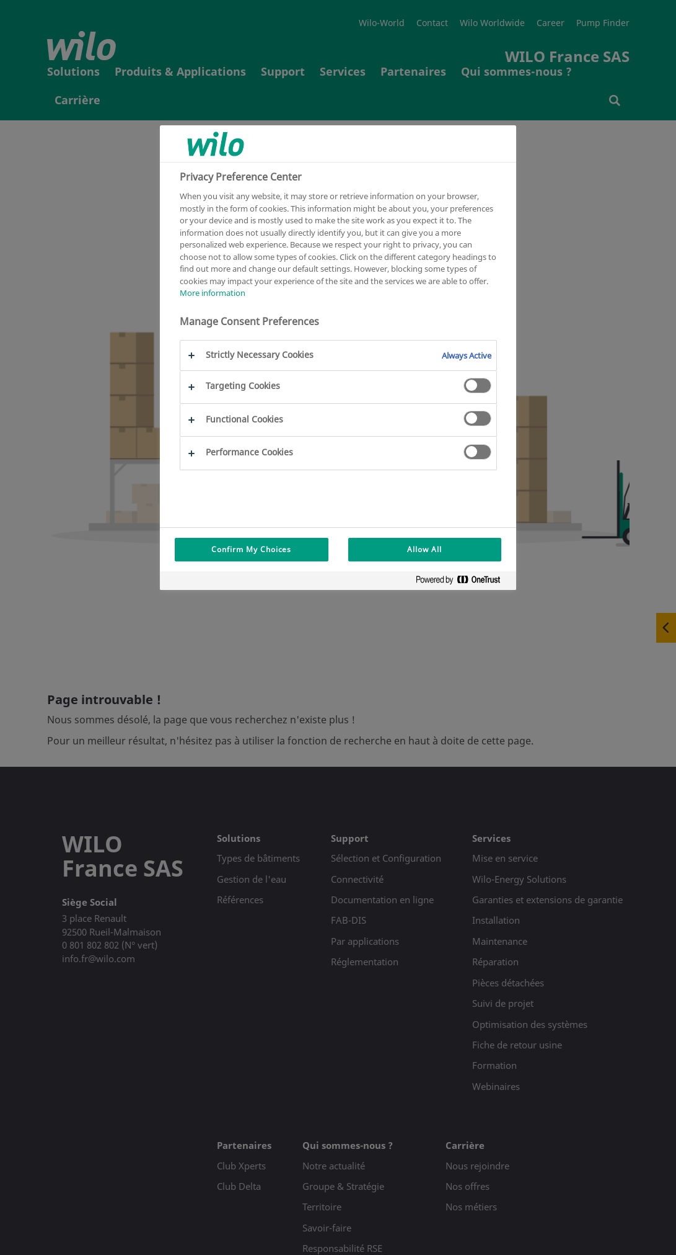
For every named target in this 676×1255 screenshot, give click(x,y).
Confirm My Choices (251, 549)
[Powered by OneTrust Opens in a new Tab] (463, 582)
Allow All (424, 549)
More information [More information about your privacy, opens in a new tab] (212, 292)
